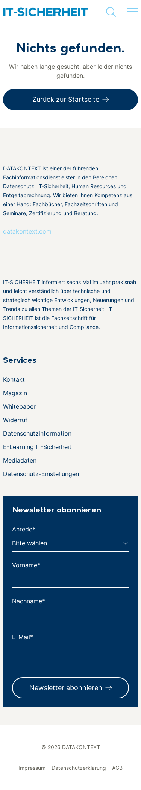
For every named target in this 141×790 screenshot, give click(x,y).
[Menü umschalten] (132, 11)
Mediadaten (19, 460)
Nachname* (28, 601)
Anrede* (23, 529)
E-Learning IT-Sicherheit (37, 447)
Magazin (15, 393)
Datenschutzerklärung (79, 768)
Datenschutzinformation (37, 433)
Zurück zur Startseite (65, 99)
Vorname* (26, 565)
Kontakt (14, 379)
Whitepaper (19, 406)
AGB (117, 768)
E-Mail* (22, 637)
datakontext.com (27, 231)
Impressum (31, 768)
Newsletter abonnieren (65, 688)
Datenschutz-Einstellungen (41, 474)
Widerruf (15, 420)
